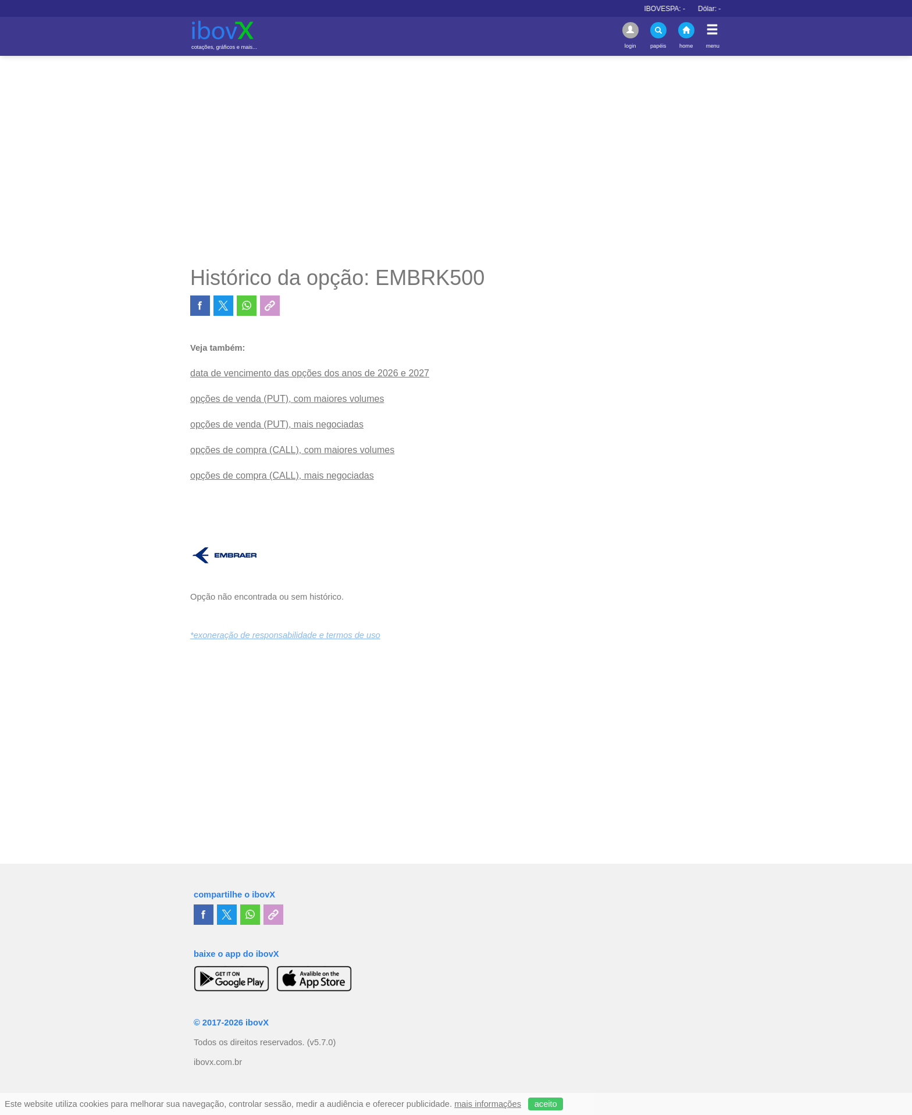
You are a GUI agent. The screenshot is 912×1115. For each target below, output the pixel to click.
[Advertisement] (456, 160)
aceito (546, 1104)
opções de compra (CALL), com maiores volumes (292, 450)
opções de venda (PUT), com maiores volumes (287, 399)
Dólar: (725, 9)
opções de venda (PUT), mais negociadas (277, 424)
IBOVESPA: (680, 9)
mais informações (487, 1104)
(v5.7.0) (321, 1042)
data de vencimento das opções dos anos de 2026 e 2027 (309, 373)
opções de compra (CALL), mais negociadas (282, 475)
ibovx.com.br (218, 1062)
